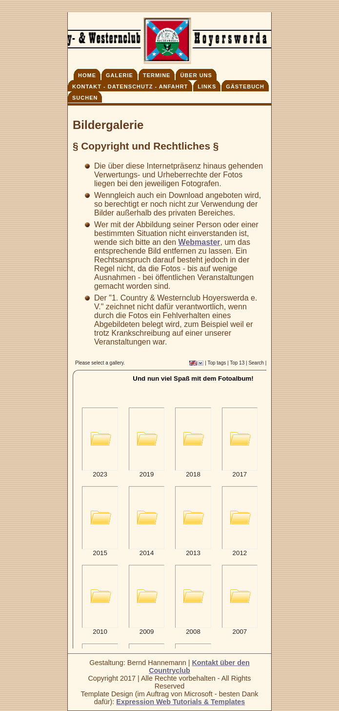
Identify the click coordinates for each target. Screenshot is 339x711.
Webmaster (199, 242)
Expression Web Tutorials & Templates (180, 702)
